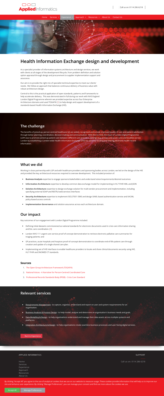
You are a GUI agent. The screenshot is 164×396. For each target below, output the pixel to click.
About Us (106, 17)
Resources (92, 17)
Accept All (12, 390)
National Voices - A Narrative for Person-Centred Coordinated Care (55, 272)
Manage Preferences (33, 390)
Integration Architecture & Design (40, 325)
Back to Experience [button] (31, 336)
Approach (80, 17)
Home (44, 17)
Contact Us (117, 17)
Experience (66, 17)
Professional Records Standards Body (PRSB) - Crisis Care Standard (55, 277)
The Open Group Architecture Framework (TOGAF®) (49, 267)
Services (53, 17)
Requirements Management (38, 304)
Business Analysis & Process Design (41, 312)
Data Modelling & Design (36, 317)
